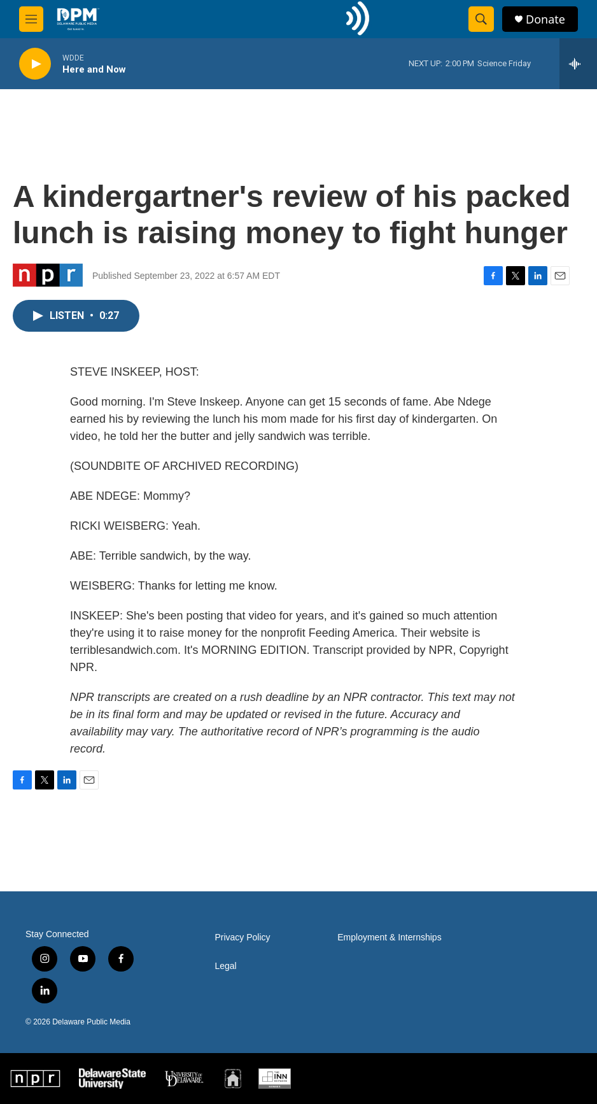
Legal (225, 966)
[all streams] (578, 63)
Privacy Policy (242, 937)
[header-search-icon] (481, 19)
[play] (35, 64)
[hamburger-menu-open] (31, 19)
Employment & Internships (389, 937)
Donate (545, 19)
